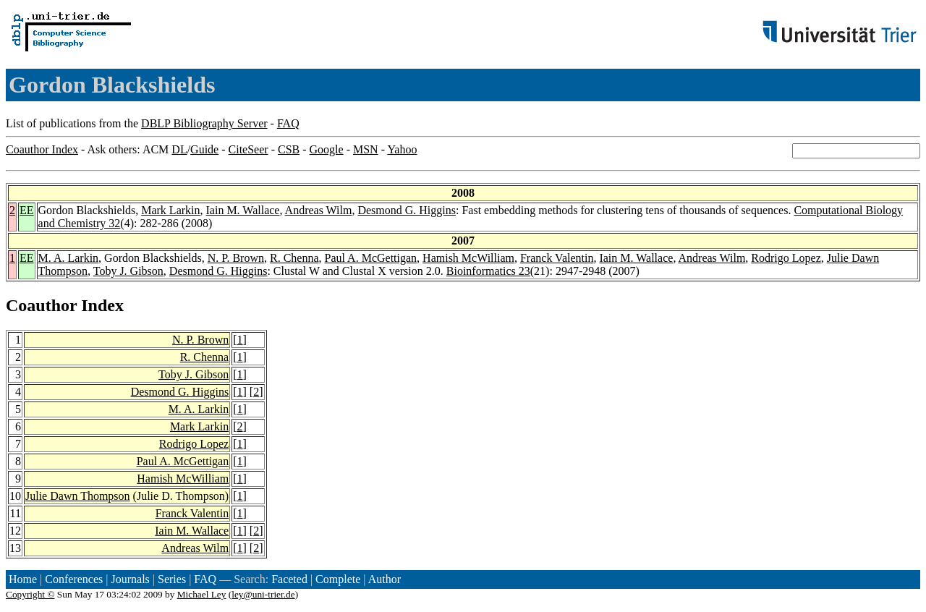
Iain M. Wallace (243, 210)
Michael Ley (201, 594)
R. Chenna (294, 258)
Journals (130, 579)
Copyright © (30, 594)
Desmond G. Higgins (406, 210)
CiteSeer (248, 149)
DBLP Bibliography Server (204, 123)
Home (23, 579)
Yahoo (402, 149)
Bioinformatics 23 (488, 271)
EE (27, 210)
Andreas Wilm (318, 210)
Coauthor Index (42, 149)
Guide (204, 149)
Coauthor (41, 305)
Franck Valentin (556, 258)
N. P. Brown (236, 258)
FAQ (288, 123)
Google (327, 149)
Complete (337, 579)
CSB (289, 149)
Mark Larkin (170, 210)
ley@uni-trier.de (263, 594)
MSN (365, 149)
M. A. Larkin (68, 258)
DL (179, 149)
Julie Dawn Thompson (77, 496)
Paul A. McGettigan (371, 258)
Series (172, 579)
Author (384, 579)
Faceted (289, 579)
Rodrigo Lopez (785, 258)
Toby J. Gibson (128, 271)
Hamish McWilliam (468, 258)
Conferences (74, 579)
